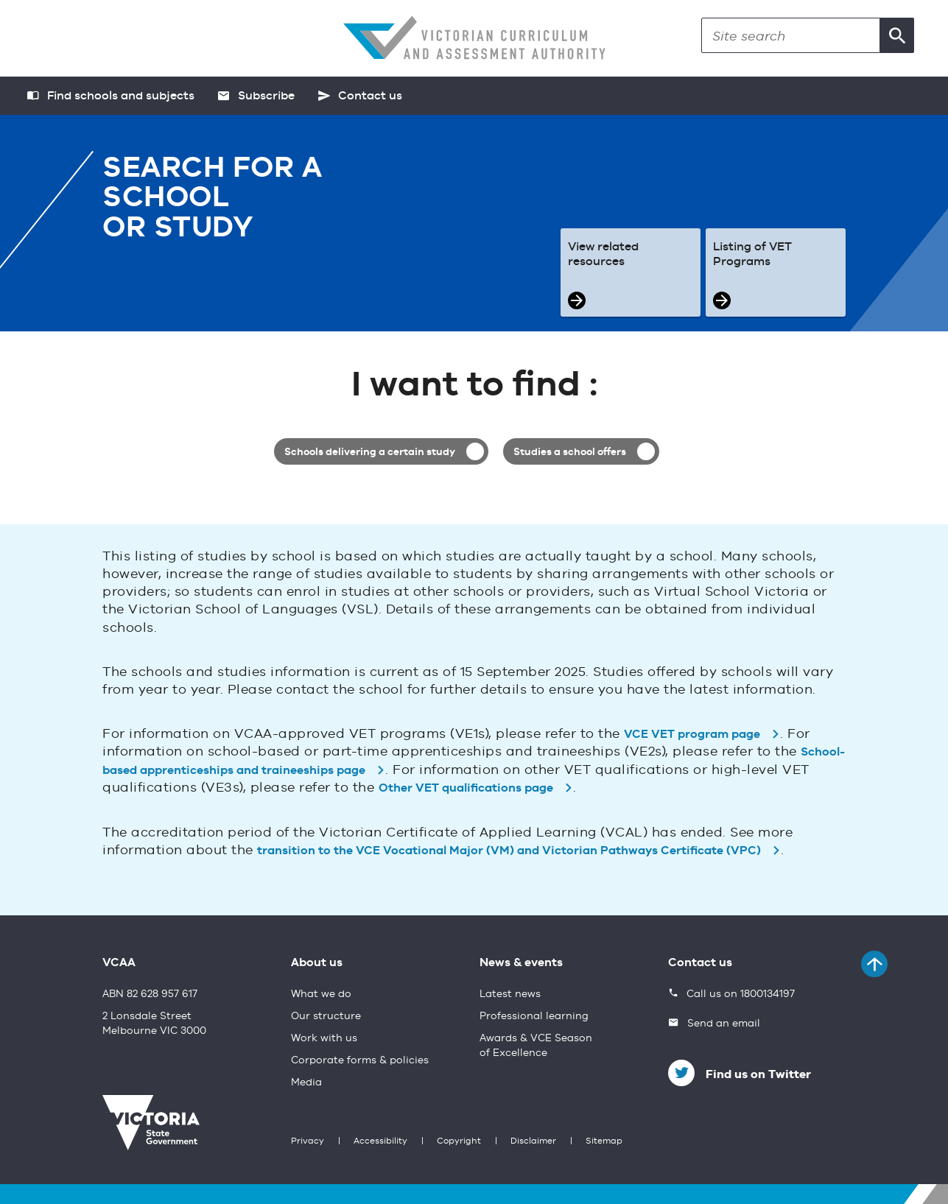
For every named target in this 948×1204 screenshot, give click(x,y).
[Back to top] (874, 964)
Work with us (324, 1038)
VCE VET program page (692, 735)
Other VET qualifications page (466, 789)
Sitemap (604, 1141)
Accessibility (380, 1141)
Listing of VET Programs (752, 255)
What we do (321, 994)
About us (317, 963)
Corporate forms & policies (360, 1060)
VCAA (119, 963)
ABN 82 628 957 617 (149, 994)
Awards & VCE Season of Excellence (536, 1045)
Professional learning (534, 1016)
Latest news (510, 994)
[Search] (790, 35)
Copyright (459, 1141)
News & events (521, 963)
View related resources (603, 255)
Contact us (700, 963)
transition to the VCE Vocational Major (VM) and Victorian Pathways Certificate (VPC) (509, 851)
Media (306, 1082)
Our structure (326, 1016)
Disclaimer (533, 1141)
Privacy (307, 1141)
